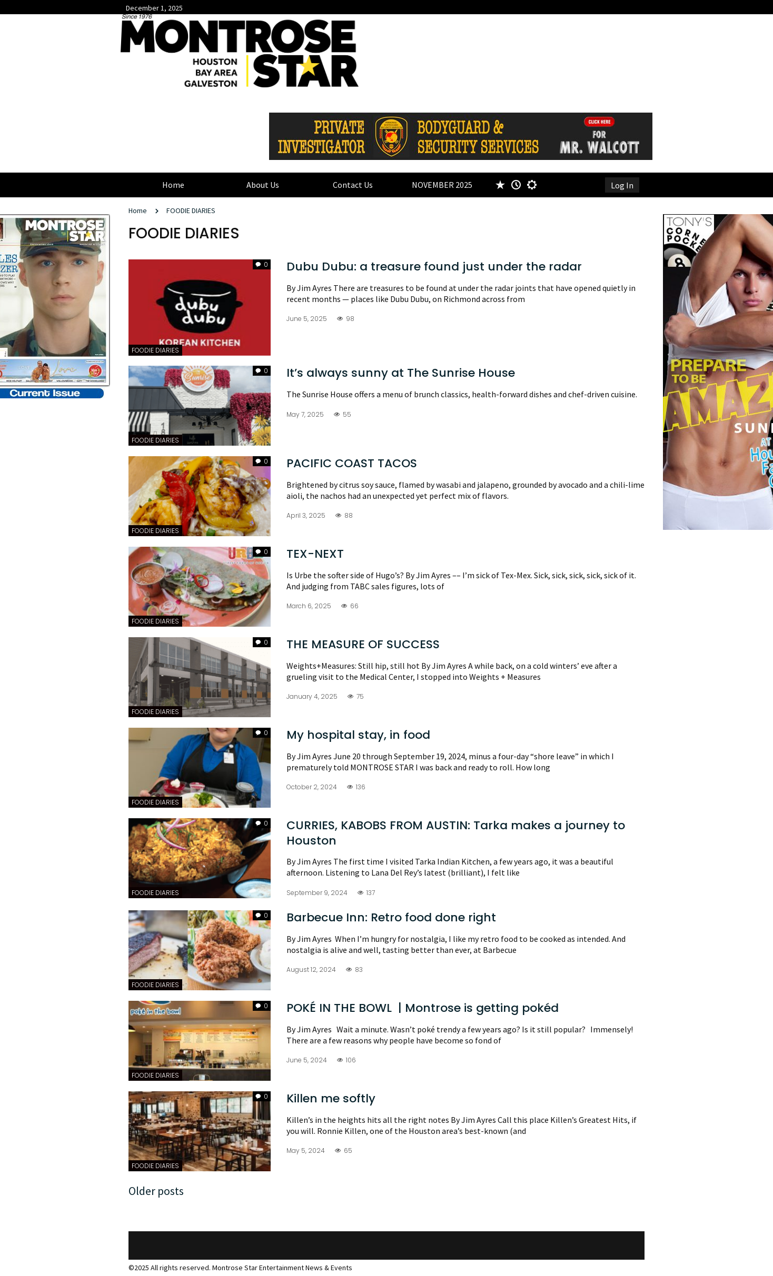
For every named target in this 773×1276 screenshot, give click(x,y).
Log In (622, 185)
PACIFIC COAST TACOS (351, 463)
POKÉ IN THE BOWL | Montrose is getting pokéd (424, 1008)
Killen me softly (330, 1098)
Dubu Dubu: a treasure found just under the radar (434, 266)
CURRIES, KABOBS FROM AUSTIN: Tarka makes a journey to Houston (455, 833)
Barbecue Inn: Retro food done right (392, 917)
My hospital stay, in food (358, 735)
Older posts (156, 1190)
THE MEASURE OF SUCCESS (363, 644)
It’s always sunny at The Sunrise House (400, 373)
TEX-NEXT (315, 554)
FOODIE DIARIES (190, 210)
